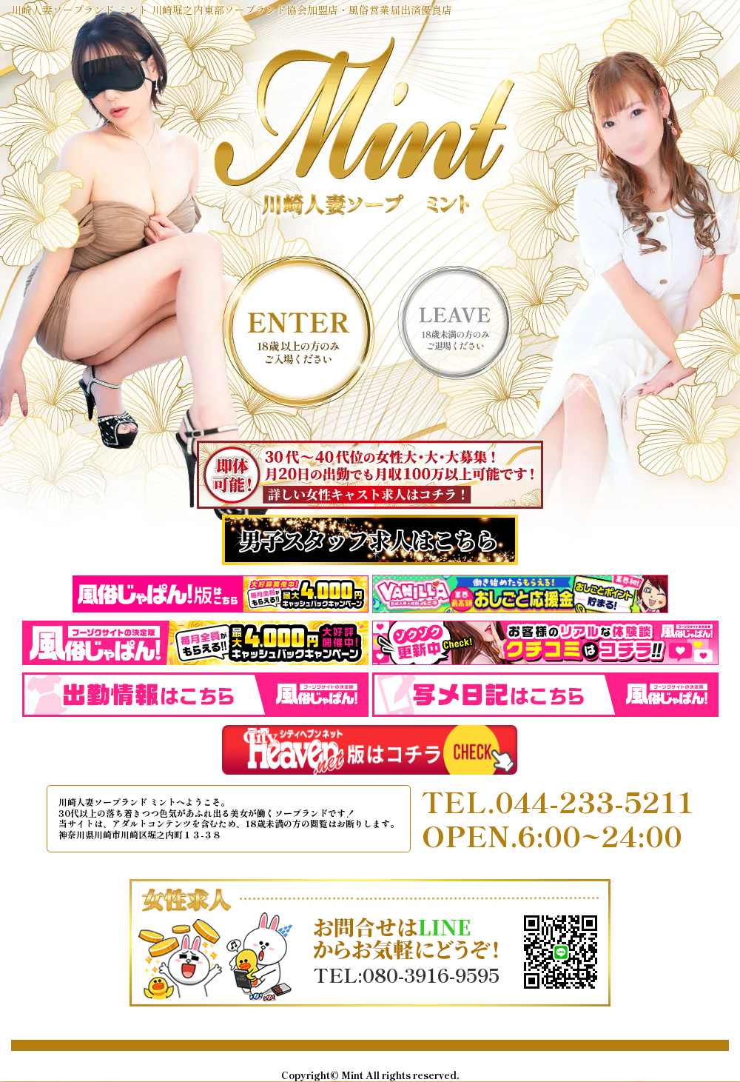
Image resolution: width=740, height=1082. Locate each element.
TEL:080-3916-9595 (406, 974)
